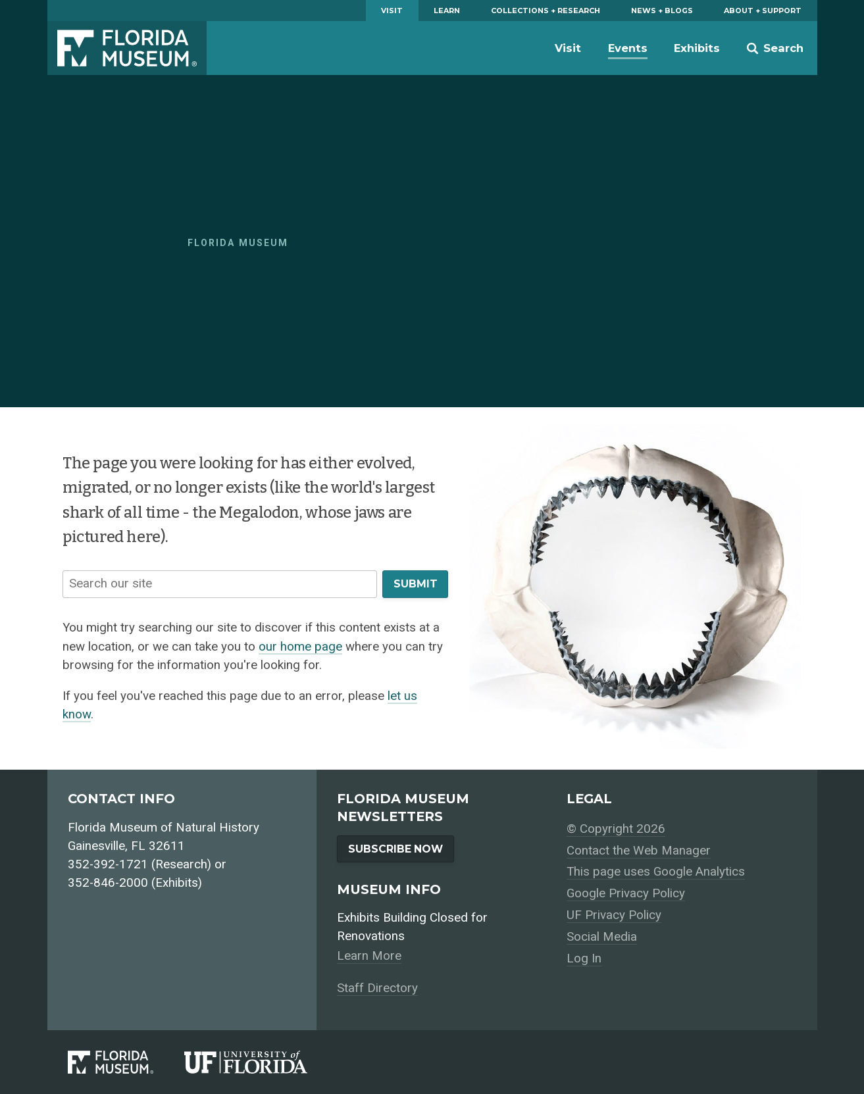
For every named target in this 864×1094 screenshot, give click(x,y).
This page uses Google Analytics (656, 871)
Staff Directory (377, 988)
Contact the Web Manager (639, 850)
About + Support (762, 10)
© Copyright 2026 (616, 829)
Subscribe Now (395, 849)
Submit (416, 584)
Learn (447, 10)
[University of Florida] (261, 1062)
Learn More (369, 956)
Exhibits (697, 48)
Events (628, 48)
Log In (584, 958)
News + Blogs (662, 10)
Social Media (602, 937)
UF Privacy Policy (614, 915)
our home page (300, 646)
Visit (392, 10)
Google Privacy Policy (626, 893)
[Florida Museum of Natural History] (126, 1062)
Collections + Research (545, 10)
